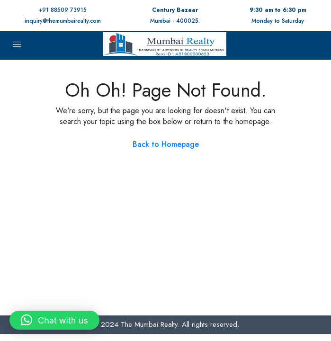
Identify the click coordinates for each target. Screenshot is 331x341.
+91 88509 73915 (63, 10)
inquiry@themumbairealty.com (63, 21)
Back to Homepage (166, 144)
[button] (54, 320)
